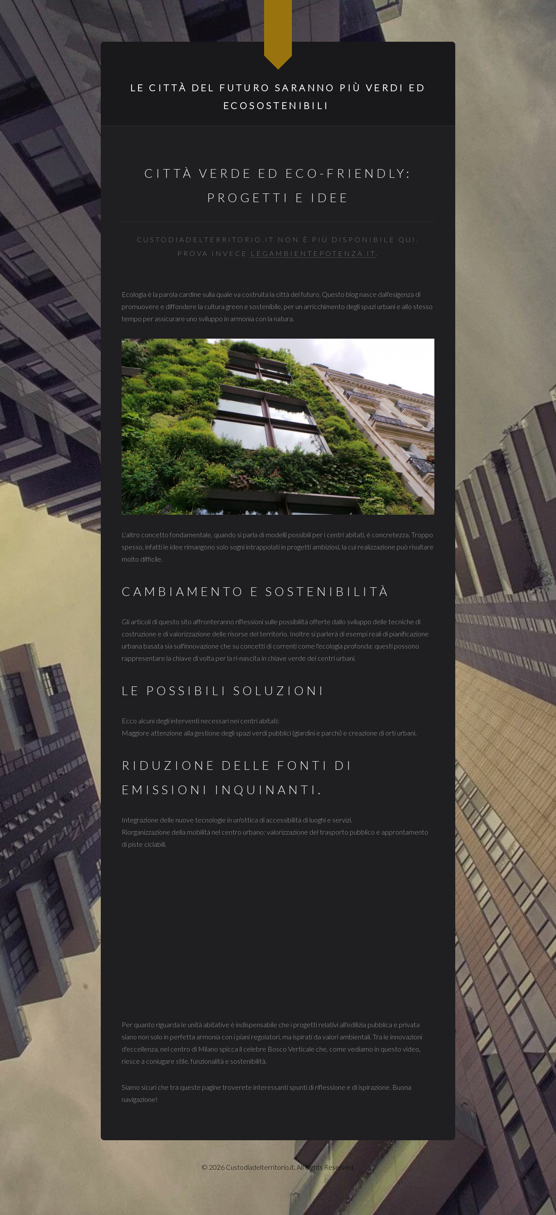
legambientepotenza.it (313, 253)
